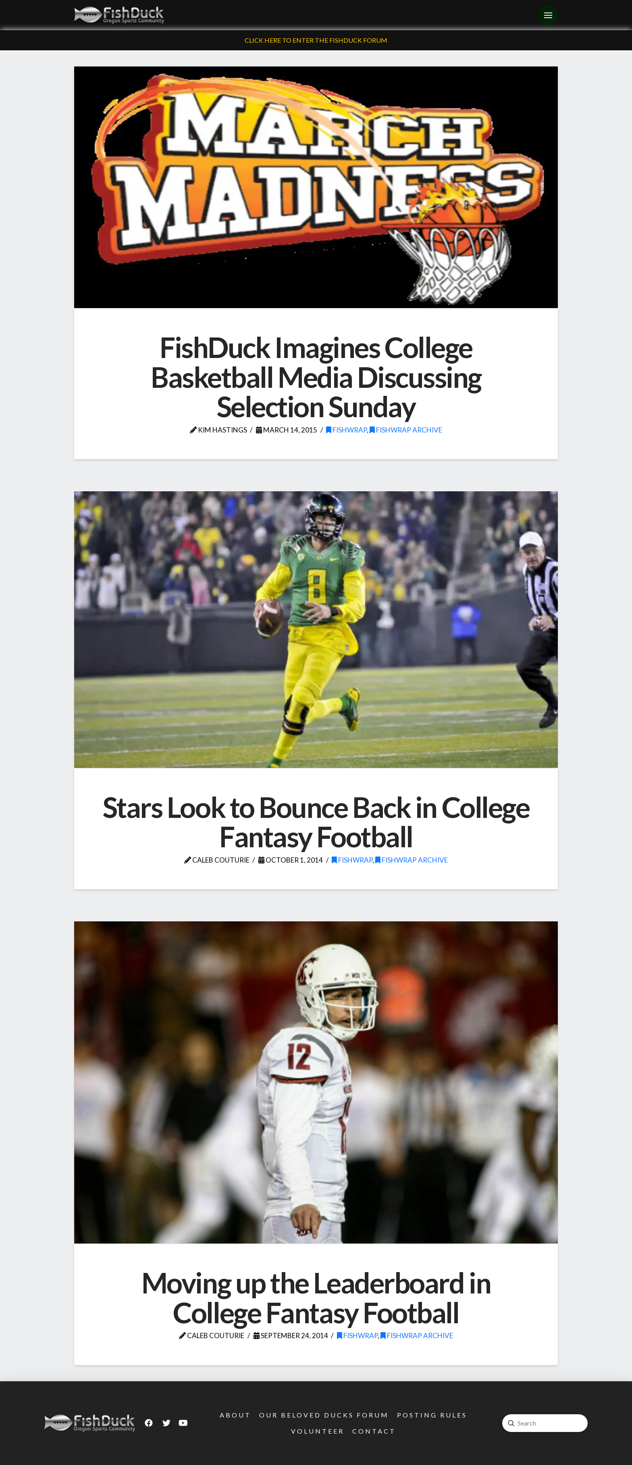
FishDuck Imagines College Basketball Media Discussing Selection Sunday (316, 376)
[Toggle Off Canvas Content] (548, 15)
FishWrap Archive (406, 430)
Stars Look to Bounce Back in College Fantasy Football (316, 822)
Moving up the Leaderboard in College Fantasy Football (316, 1297)
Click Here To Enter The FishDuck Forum (316, 40)
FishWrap (346, 430)
